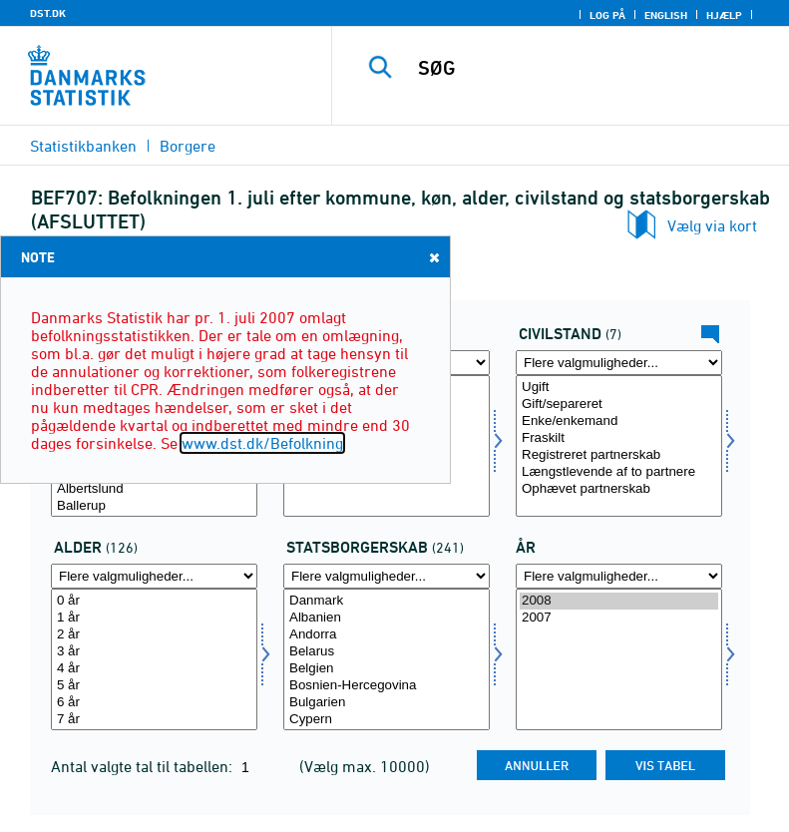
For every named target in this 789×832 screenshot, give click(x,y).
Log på (607, 15)
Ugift (619, 387)
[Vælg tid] (619, 659)
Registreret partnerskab (619, 455)
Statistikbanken (83, 146)
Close (433, 256)
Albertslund (154, 489)
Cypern (386, 719)
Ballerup (154, 506)
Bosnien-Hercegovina (386, 685)
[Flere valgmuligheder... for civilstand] (619, 362)
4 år (154, 668)
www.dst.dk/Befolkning (262, 443)
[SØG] (590, 68)
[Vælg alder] (154, 659)
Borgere (187, 146)
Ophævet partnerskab (619, 489)
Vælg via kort (712, 225)
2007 (619, 618)
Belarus (386, 651)
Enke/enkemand (619, 421)
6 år (154, 702)
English (665, 15)
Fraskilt (619, 438)
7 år (154, 719)
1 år (154, 618)
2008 (619, 601)
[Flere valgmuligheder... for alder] (154, 576)
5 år (154, 685)
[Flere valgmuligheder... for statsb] (386, 576)
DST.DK (48, 13)
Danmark (386, 601)
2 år (154, 634)
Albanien (386, 618)
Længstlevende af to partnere (619, 472)
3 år (154, 651)
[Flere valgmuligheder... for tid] (619, 576)
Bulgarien (386, 702)
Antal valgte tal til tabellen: (143, 766)
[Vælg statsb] (386, 659)
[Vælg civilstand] (619, 446)
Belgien (386, 668)
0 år (154, 601)
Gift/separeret (619, 404)
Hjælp (724, 15)
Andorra (386, 634)
